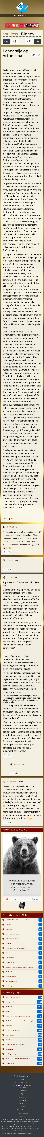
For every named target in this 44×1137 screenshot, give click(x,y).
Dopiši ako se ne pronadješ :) (15, 1044)
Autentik (22, 1107)
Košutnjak (9, 1040)
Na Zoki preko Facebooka (14, 986)
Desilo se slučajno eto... (13, 1030)
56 (15, 899)
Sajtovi (23, 1094)
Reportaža (9, 1049)
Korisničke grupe (21, 1082)
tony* (9, 560)
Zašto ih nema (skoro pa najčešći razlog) (19, 967)
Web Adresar (23, 1100)
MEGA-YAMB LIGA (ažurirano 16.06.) (18, 920)
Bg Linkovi (23, 1087)
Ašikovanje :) (10, 957)
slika (9, 577)
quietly (9, 527)
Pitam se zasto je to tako (14, 953)
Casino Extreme (23, 1113)
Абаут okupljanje (11, 981)
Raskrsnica (23, 1090)
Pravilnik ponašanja (21, 1076)
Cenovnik (21, 1079)
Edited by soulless (12, 939)
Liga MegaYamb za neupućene (16, 948)
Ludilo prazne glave (12, 1054)
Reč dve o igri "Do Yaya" (14, 934)
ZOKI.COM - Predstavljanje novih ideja (18, 1058)
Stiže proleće (10, 1002)
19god (35, 899)
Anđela (8, 1011)
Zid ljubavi (9, 943)
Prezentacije (23, 1097)
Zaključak (9, 972)
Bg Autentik (23, 1103)
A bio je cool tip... (11, 976)
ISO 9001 (23, 1116)
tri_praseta (11, 781)
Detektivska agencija (23, 1110)
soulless (10, 34)
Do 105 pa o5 (10, 962)
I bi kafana (9, 929)
